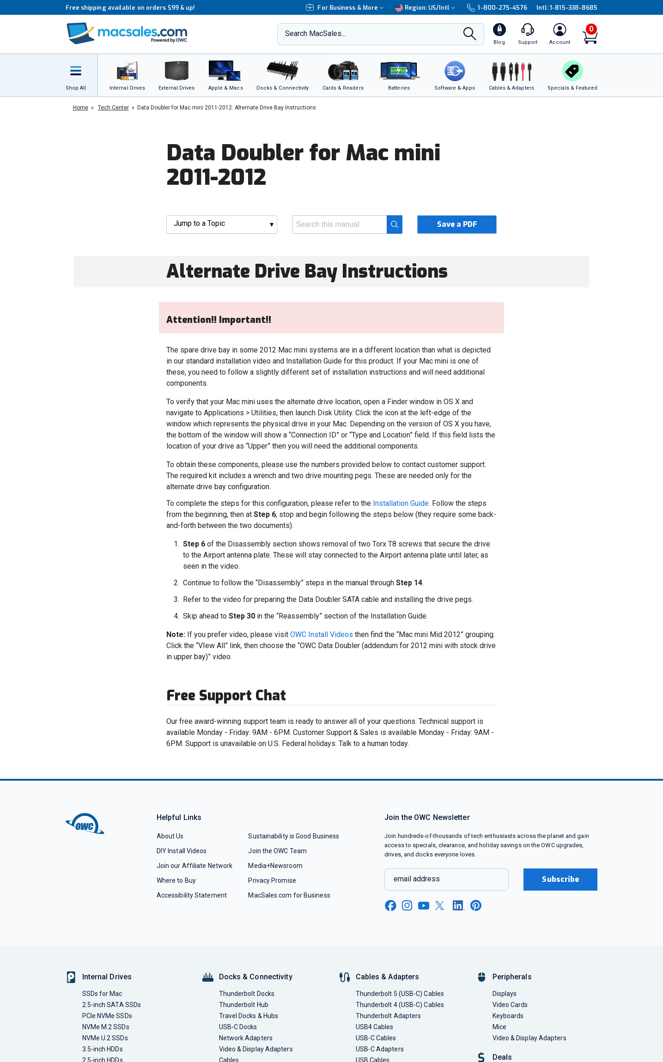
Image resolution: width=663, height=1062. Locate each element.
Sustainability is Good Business (293, 836)
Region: (426, 7)
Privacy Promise (272, 880)
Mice (499, 1027)
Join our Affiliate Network (194, 865)
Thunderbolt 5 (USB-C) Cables (400, 993)
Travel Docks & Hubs (249, 1016)
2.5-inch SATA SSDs (111, 1004)
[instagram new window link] (407, 905)
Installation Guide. (401, 503)
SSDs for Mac (102, 993)
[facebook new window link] (390, 906)
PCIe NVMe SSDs (107, 1016)
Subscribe (560, 879)
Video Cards (510, 1004)
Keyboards (508, 1016)
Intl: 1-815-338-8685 (567, 8)
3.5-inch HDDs (102, 1049)
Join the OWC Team (277, 851)
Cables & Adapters (388, 976)
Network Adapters (246, 1038)
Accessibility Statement (192, 895)
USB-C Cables (376, 1038)
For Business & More (346, 7)
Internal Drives (107, 976)
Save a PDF (457, 224)
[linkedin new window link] (459, 905)
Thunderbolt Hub (243, 1004)
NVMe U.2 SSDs (105, 1038)
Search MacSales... (315, 33)
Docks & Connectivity (255, 976)
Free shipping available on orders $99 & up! (130, 8)
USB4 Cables (375, 1027)
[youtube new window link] (424, 906)
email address (417, 878)
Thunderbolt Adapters (388, 1016)
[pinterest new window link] (475, 905)
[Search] (470, 34)
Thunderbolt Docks (247, 993)
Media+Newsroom (275, 865)
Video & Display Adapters (256, 1049)
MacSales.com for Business (289, 895)
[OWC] (127, 34)
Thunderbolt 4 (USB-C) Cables (400, 1004)
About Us (170, 836)
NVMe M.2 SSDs (105, 1027)
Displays (505, 993)
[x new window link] (441, 905)
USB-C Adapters (380, 1049)
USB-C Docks (238, 1027)
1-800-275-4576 (497, 7)
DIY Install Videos (182, 851)
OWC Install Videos (321, 634)
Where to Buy (176, 880)
